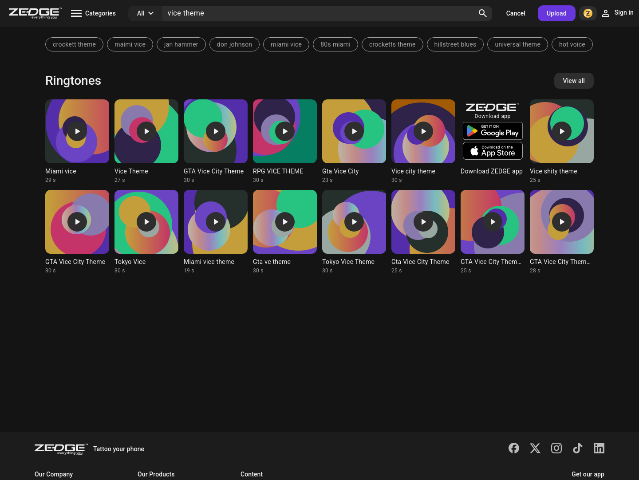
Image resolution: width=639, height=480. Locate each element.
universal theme (517, 44)
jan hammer (181, 44)
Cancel (515, 13)
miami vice (286, 44)
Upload (557, 13)
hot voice (572, 44)
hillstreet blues (455, 44)
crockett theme (74, 44)
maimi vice (130, 44)
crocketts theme (392, 44)
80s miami (335, 44)
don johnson (234, 44)
